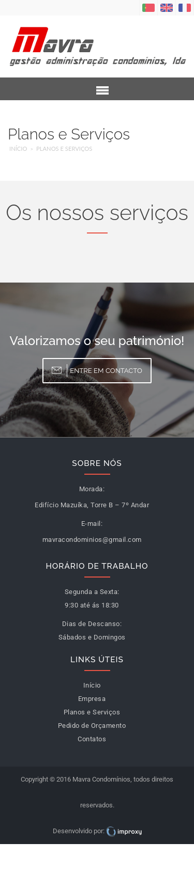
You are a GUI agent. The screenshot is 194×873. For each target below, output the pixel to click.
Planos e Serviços (64, 148)
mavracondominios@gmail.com (92, 539)
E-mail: (92, 523)
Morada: (92, 489)
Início (18, 148)
